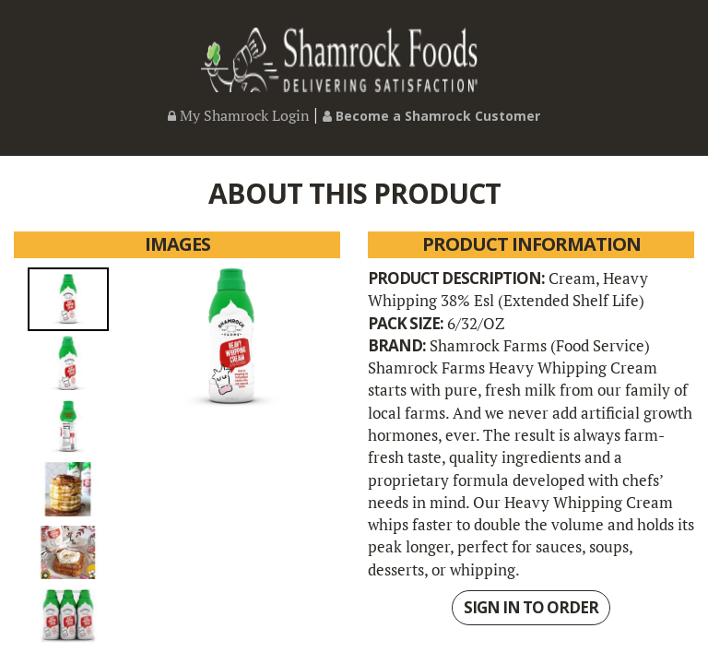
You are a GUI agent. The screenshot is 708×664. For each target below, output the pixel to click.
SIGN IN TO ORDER (531, 607)
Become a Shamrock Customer (431, 116)
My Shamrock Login (239, 115)
